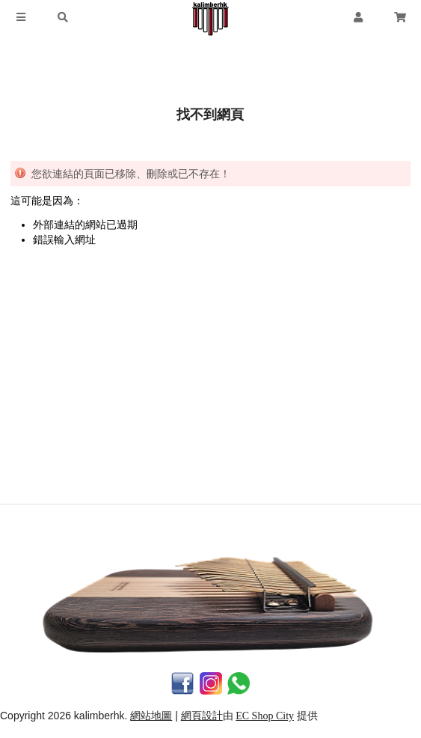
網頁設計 (202, 716)
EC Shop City (265, 716)
